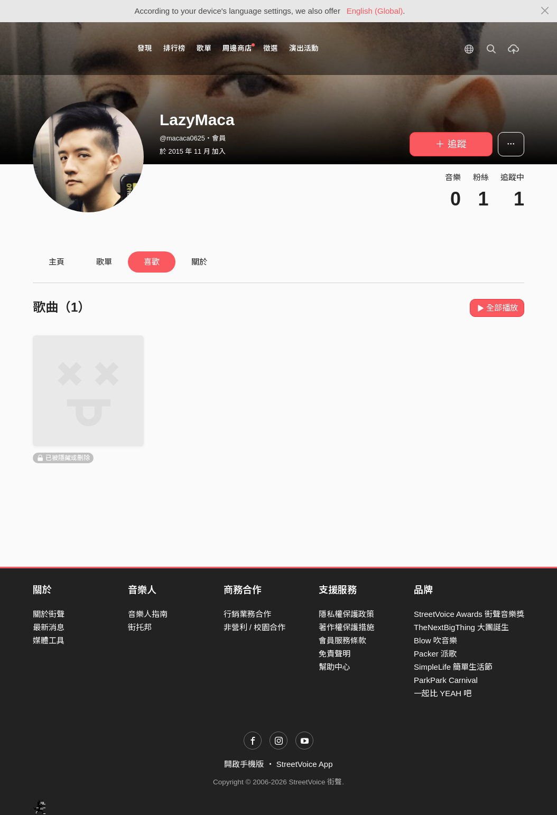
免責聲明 (334, 653)
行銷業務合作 (247, 614)
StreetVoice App (304, 764)
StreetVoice (76, 48)
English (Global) (375, 10)
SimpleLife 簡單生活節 (453, 666)
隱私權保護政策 (346, 614)
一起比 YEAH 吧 (442, 693)
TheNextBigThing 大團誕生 (461, 627)
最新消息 (48, 627)
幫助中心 (334, 666)
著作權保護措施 (346, 627)
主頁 (56, 261)
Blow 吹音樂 (435, 640)
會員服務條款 (342, 640)
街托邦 (140, 627)
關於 (199, 261)
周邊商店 (238, 47)
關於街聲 (48, 614)
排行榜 (174, 48)
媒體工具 (48, 640)
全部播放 (497, 307)
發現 (144, 48)
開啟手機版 (244, 764)
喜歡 (152, 261)
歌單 (204, 48)
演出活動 (304, 48)
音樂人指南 (148, 614)
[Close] (545, 11)
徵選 (270, 48)
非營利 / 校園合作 (255, 627)
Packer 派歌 (435, 653)
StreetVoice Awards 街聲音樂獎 (469, 614)
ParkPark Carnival (446, 680)
